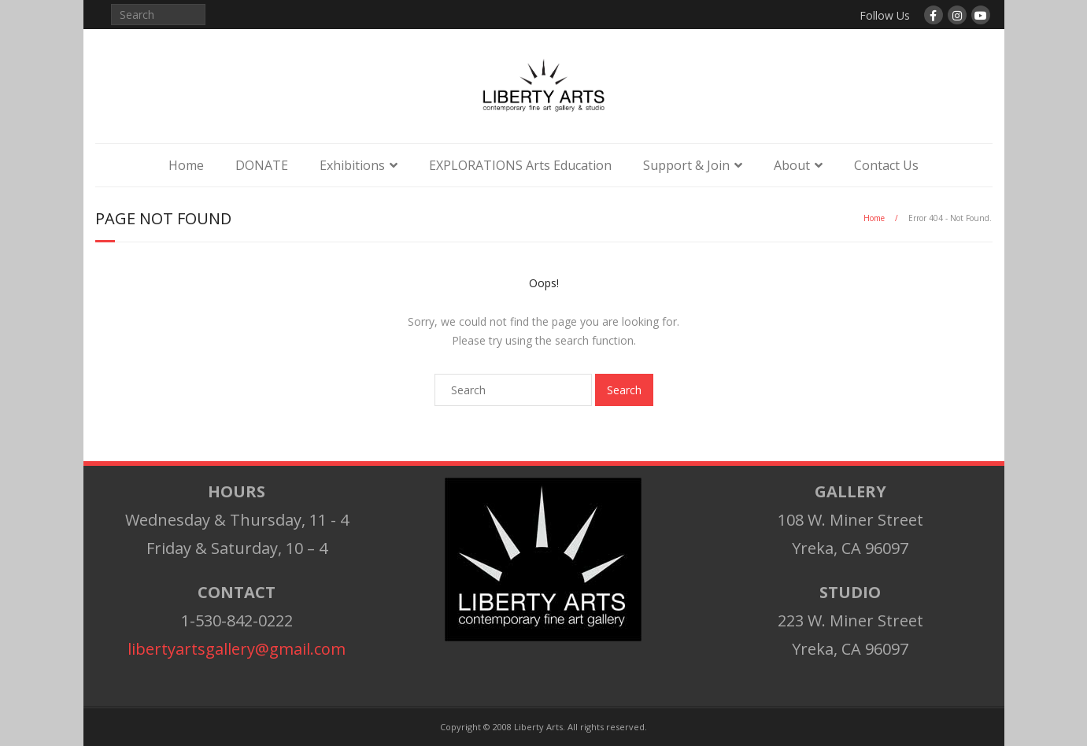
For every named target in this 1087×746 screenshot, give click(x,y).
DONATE (261, 165)
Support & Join (686, 165)
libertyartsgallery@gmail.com (237, 648)
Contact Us (886, 165)
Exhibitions (352, 165)
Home (186, 165)
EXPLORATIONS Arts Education (520, 165)
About (792, 165)
